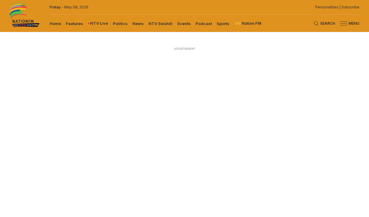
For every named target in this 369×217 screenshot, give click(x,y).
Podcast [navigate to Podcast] (204, 23)
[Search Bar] (324, 23)
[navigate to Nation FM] (247, 23)
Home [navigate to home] (55, 23)
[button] (347, 23)
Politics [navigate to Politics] (120, 23)
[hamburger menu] (343, 23)
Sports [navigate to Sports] (223, 23)
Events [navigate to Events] (184, 23)
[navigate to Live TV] (98, 23)
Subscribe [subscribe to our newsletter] (350, 7)
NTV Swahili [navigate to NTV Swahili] (160, 23)
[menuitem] (55, 23)
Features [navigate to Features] (74, 23)
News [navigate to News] (138, 23)
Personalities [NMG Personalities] (327, 7)
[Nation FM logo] (25, 16)
